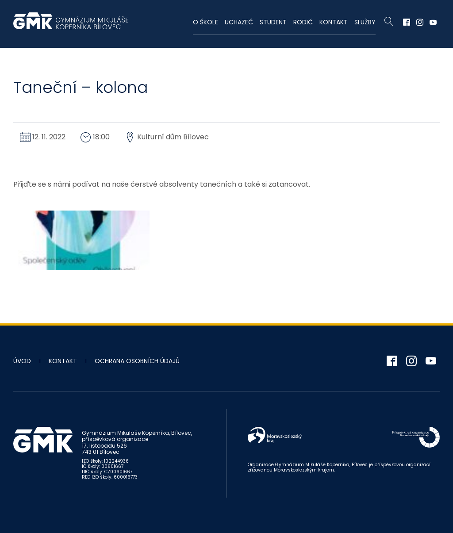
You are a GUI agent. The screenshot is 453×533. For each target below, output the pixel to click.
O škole (205, 22)
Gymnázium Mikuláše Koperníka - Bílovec (70, 25)
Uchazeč (239, 22)
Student (273, 22)
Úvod (22, 361)
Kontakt (333, 22)
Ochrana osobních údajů (137, 361)
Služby (365, 22)
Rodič (303, 22)
